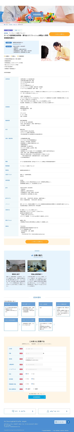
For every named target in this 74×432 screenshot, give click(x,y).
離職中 (36, 388)
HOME (6, 24)
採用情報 (10, 24)
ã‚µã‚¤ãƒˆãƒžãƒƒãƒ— (47, 430)
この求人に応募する (59, 34)
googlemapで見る (17, 44)
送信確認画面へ (37, 397)
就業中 (29, 388)
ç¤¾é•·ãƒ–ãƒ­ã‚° (60, 422)
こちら (43, 393)
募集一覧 (15, 24)
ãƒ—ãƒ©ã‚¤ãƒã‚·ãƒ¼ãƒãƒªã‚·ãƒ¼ (61, 430)
